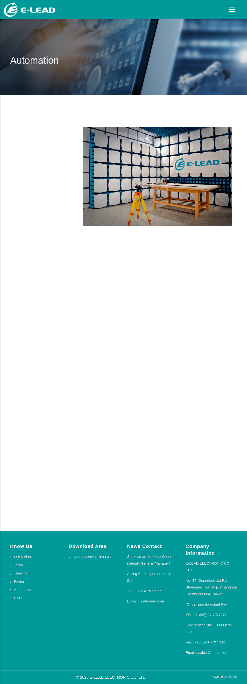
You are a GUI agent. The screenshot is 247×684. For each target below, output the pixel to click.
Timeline (20, 573)
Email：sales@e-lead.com (207, 652)
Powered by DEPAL (224, 676)
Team (18, 565)
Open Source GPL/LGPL (92, 557)
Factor (19, 581)
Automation (23, 589)
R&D (18, 598)
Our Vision (22, 557)
